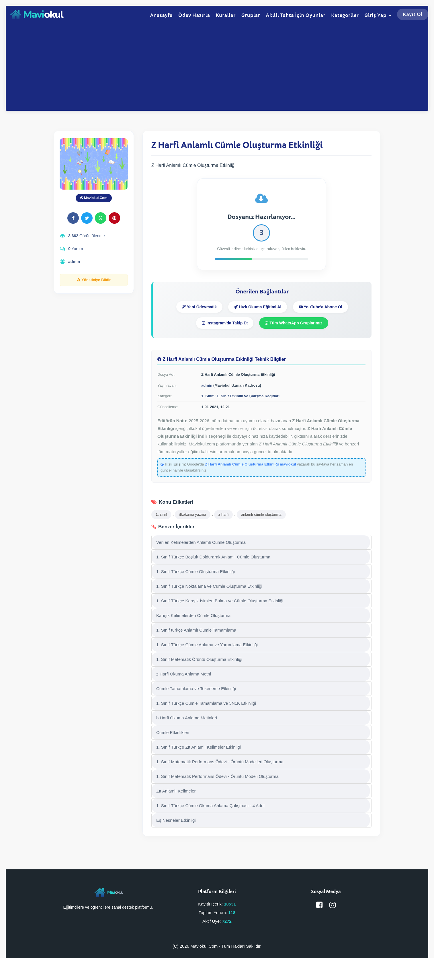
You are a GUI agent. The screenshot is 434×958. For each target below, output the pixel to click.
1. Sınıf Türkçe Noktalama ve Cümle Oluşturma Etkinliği (209, 586)
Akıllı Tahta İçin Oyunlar (295, 15)
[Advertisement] (217, 66)
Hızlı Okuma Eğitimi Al (257, 307)
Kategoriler (345, 15)
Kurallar (225, 15)
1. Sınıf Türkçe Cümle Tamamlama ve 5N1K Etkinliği (206, 703)
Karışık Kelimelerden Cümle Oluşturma (193, 615)
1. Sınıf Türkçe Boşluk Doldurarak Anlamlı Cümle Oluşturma (213, 556)
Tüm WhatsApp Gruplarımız (293, 323)
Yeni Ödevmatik (199, 307)
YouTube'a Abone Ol (320, 307)
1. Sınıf (207, 396)
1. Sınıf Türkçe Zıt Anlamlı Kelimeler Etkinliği (198, 747)
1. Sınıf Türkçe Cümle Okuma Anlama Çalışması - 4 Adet (210, 805)
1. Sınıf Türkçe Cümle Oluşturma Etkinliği (195, 571)
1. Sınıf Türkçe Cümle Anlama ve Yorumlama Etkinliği (207, 644)
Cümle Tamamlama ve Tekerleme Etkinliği (196, 688)
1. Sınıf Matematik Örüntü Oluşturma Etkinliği (199, 659)
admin (74, 261)
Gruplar (250, 15)
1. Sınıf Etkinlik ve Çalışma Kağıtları (248, 396)
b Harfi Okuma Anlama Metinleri (186, 717)
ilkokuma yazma (192, 514)
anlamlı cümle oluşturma (261, 514)
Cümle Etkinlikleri (172, 732)
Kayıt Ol (413, 14)
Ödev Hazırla (194, 15)
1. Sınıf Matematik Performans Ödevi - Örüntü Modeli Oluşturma (217, 776)
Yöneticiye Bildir (94, 280)
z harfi (223, 514)
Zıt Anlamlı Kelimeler (176, 790)
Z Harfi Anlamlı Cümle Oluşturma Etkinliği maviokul (250, 464)
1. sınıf (161, 514)
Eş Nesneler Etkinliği (176, 820)
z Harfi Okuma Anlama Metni (183, 673)
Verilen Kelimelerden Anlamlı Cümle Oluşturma (201, 542)
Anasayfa (161, 15)
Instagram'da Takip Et (225, 323)
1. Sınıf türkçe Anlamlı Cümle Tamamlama (196, 630)
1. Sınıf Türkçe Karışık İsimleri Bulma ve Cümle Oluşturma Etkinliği (219, 600)
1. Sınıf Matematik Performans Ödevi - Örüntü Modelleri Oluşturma (220, 761)
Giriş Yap (377, 15)
